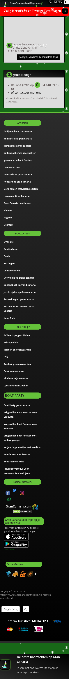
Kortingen (9, 263)
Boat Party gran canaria (17, 405)
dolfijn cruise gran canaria (18, 138)
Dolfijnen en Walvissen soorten (21, 188)
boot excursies (12, 167)
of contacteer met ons (26, 93)
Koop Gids (9, 318)
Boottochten (10, 249)
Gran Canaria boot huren (17, 203)
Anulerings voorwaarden (17, 364)
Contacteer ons (12, 270)
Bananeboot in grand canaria (20, 285)
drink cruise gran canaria (17, 145)
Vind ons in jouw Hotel (16, 378)
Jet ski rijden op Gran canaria (20, 292)
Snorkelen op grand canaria (19, 277)
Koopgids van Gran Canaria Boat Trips (38, 57)
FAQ (6, 356)
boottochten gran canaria (18, 174)
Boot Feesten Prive (14, 461)
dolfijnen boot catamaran (18, 131)
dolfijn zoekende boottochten (20, 153)
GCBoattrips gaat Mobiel (17, 335)
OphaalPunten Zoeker (16, 385)
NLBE (58, 2)
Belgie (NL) (10, 609)
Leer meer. (9, 549)
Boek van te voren (14, 371)
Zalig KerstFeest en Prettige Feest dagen (32, 11)
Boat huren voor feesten (17, 454)
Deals (7, 256)
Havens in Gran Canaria (17, 196)
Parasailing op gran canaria (19, 299)
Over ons (8, 241)
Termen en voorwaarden (17, 349)
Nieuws (8, 210)
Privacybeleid (11, 342)
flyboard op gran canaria (17, 181)
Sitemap (8, 224)
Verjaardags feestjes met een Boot (22, 447)
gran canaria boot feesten (18, 160)
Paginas (8, 217)
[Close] (65, 11)
